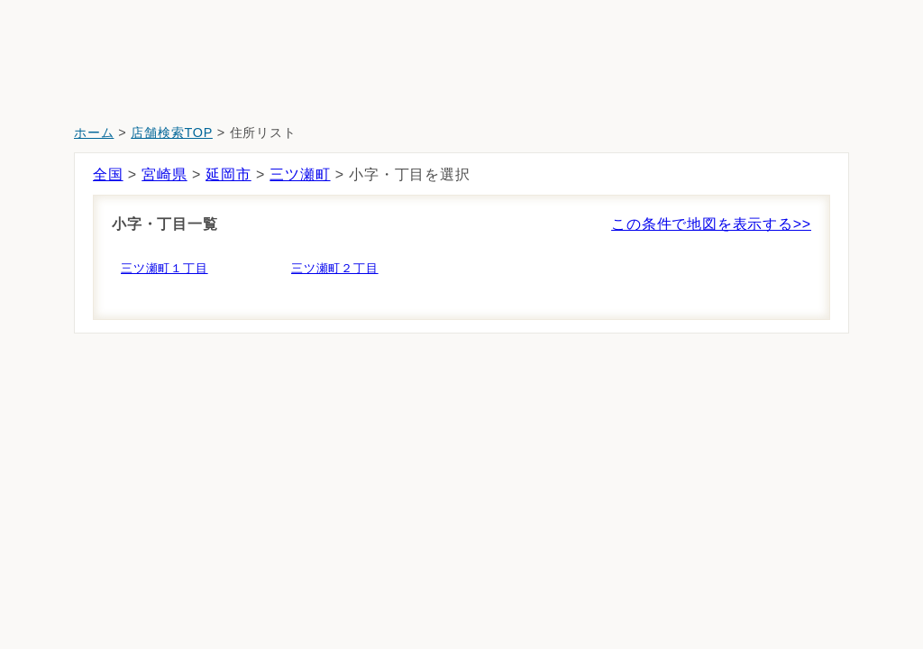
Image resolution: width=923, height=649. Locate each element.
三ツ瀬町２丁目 (335, 268)
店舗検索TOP (172, 132)
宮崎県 (164, 174)
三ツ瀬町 (300, 174)
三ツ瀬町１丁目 (164, 268)
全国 (108, 174)
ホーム (94, 132)
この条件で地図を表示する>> (711, 224)
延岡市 (228, 174)
